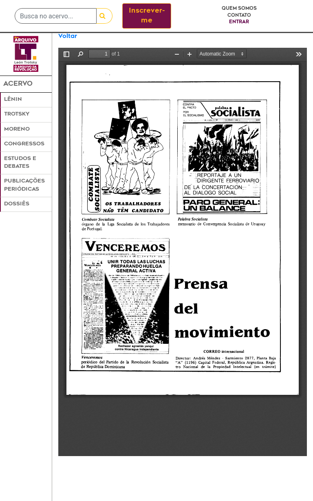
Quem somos (239, 9)
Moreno (17, 129)
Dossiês (16, 204)
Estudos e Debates (20, 162)
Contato (239, 15)
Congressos (24, 144)
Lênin (13, 99)
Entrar (239, 22)
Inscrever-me (147, 16)
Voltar (67, 36)
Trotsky (16, 114)
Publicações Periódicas (24, 185)
